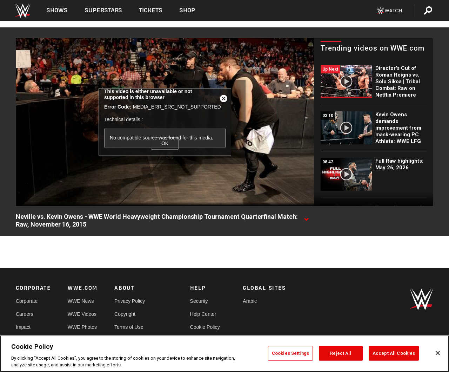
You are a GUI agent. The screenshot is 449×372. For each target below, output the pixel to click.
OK (164, 143)
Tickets (150, 10)
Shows (57, 10)
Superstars (103, 10)
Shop (187, 10)
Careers (24, 314)
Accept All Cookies (394, 353)
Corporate (27, 301)
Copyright (124, 314)
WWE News (81, 301)
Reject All (340, 353)
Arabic (250, 301)
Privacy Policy (129, 301)
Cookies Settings (290, 353)
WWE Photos (82, 327)
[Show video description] (306, 217)
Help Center (203, 314)
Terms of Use (128, 327)
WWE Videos (82, 314)
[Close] (437, 353)
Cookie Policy (205, 327)
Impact (23, 327)
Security (199, 301)
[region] (224, 353)
